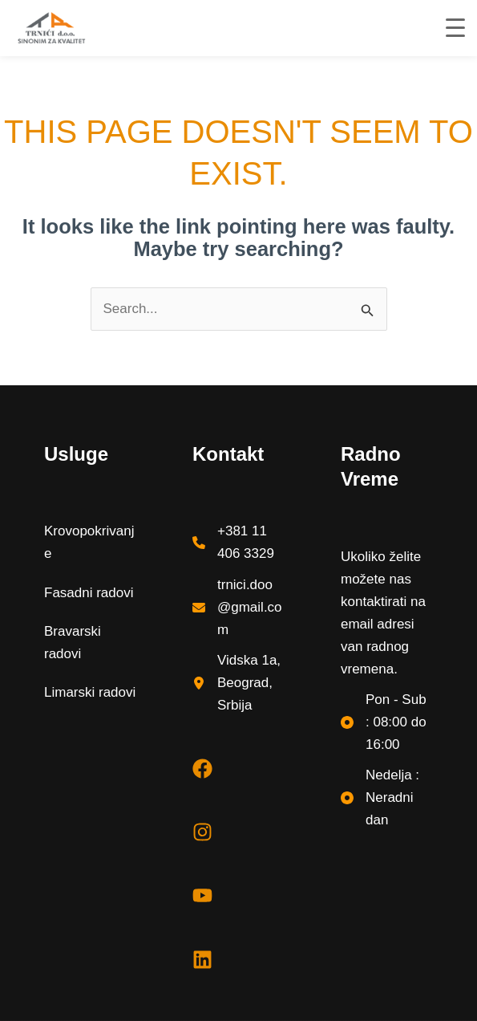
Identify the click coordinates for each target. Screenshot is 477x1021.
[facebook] (202, 769)
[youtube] (202, 895)
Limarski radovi (89, 692)
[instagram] (202, 832)
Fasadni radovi (89, 592)
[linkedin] (202, 960)
